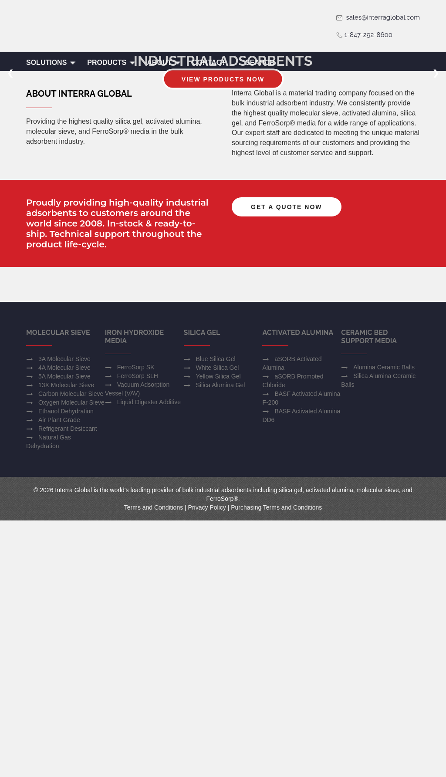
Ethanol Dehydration (66, 667)
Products (111, 62)
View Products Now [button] (223, 150)
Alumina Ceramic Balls (384, 623)
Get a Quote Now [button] (286, 384)
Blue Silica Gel (216, 615)
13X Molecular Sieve (66, 641)
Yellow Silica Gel (218, 632)
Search (260, 62)
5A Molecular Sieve (64, 632)
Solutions (51, 62)
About (164, 62)
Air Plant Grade (59, 676)
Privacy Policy (207, 763)
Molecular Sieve (58, 589)
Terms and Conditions (153, 763)
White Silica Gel (217, 624)
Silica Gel (202, 589)
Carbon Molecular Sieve (70, 650)
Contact (209, 62)
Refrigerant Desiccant (67, 685)
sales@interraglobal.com (378, 17)
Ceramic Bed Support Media (369, 593)
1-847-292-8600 (364, 35)
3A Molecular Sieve (64, 615)
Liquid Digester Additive (149, 658)
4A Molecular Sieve (64, 624)
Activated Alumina (297, 589)
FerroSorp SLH (137, 632)
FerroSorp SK (136, 623)
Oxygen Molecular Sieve (71, 658)
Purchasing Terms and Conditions (276, 763)
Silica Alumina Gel (220, 641)
